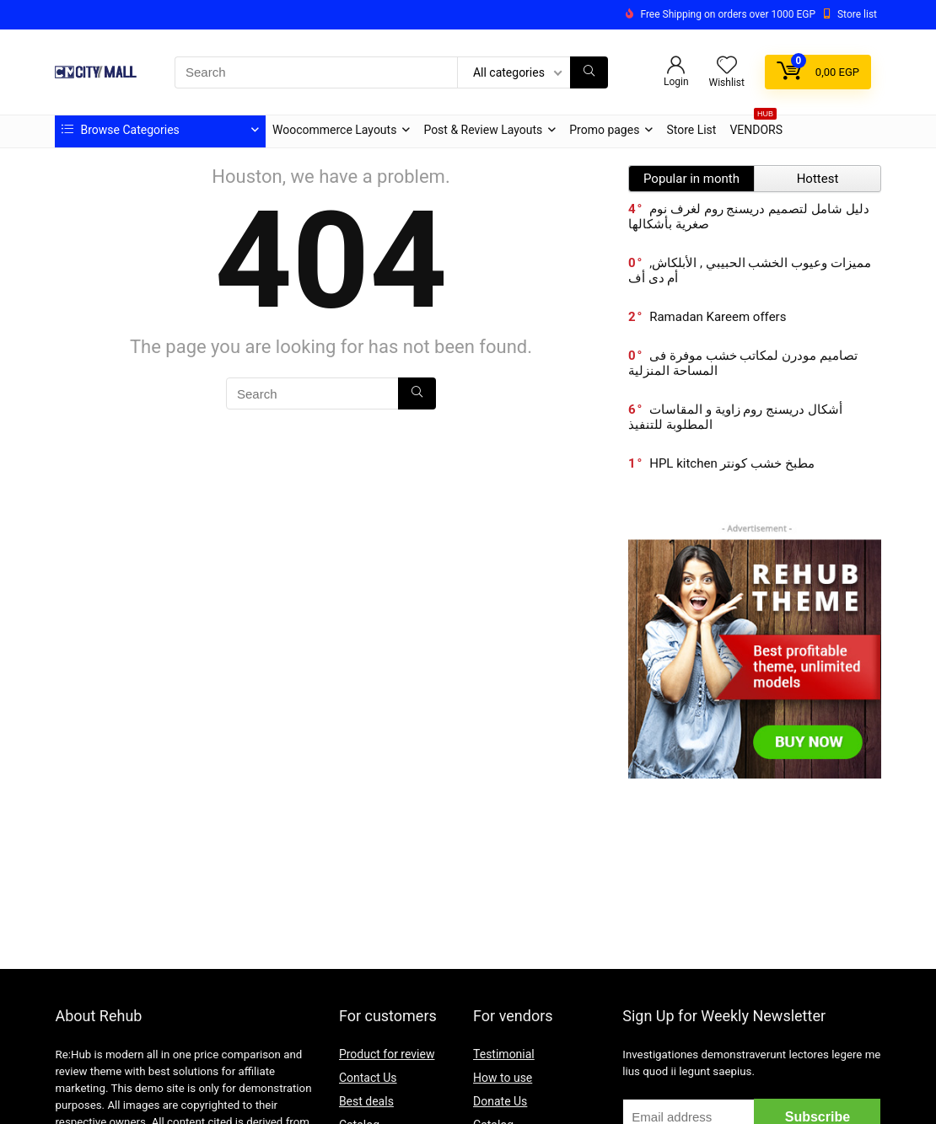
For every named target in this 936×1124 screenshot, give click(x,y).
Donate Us (500, 1101)
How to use (502, 1077)
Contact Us (368, 1077)
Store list (857, 14)
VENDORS (756, 125)
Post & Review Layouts (482, 129)
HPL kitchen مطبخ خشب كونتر (732, 463)
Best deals (366, 1101)
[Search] (589, 72)
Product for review (387, 1054)
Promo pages (604, 129)
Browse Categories (121, 129)
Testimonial (504, 1054)
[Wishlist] (727, 66)
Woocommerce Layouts (334, 129)
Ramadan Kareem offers (717, 316)
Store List (691, 129)
